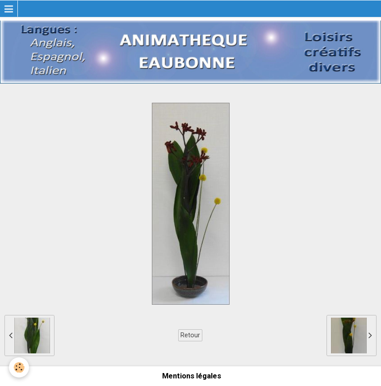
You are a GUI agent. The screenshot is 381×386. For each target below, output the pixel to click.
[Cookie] (19, 367)
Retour (190, 335)
